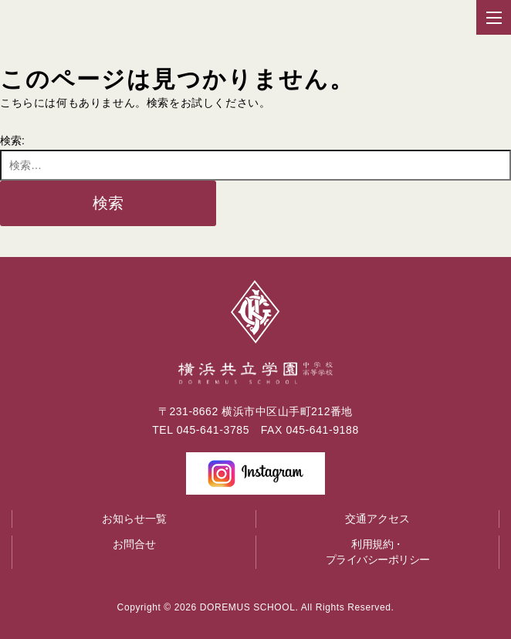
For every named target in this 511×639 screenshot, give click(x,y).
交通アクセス (377, 518)
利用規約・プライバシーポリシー (378, 552)
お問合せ (134, 544)
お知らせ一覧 (134, 518)
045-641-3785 (213, 430)
